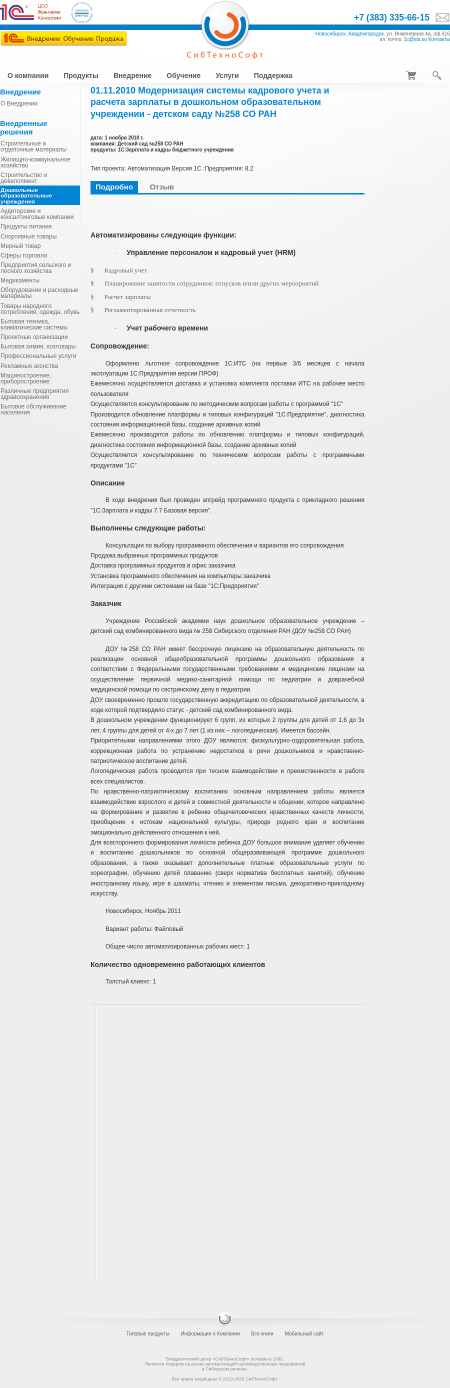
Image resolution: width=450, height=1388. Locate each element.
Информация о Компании (210, 1333)
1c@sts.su (415, 39)
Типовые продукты (147, 1333)
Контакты (439, 39)
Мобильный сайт (304, 1333)
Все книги (262, 1333)
